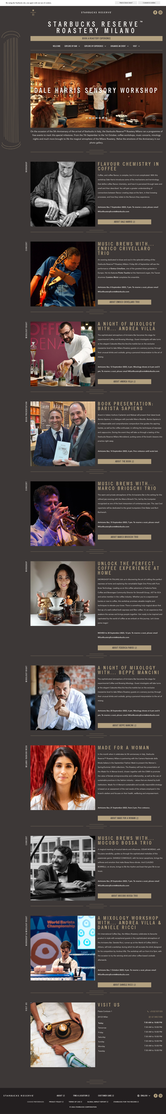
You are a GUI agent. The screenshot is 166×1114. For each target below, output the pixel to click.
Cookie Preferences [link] (35, 1102)
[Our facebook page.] (155, 12)
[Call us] (154, 1011)
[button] (86, 118)
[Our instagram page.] (160, 12)
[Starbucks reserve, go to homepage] (33, 12)
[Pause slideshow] (154, 118)
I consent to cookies (149, 3)
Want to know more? (126, 3)
